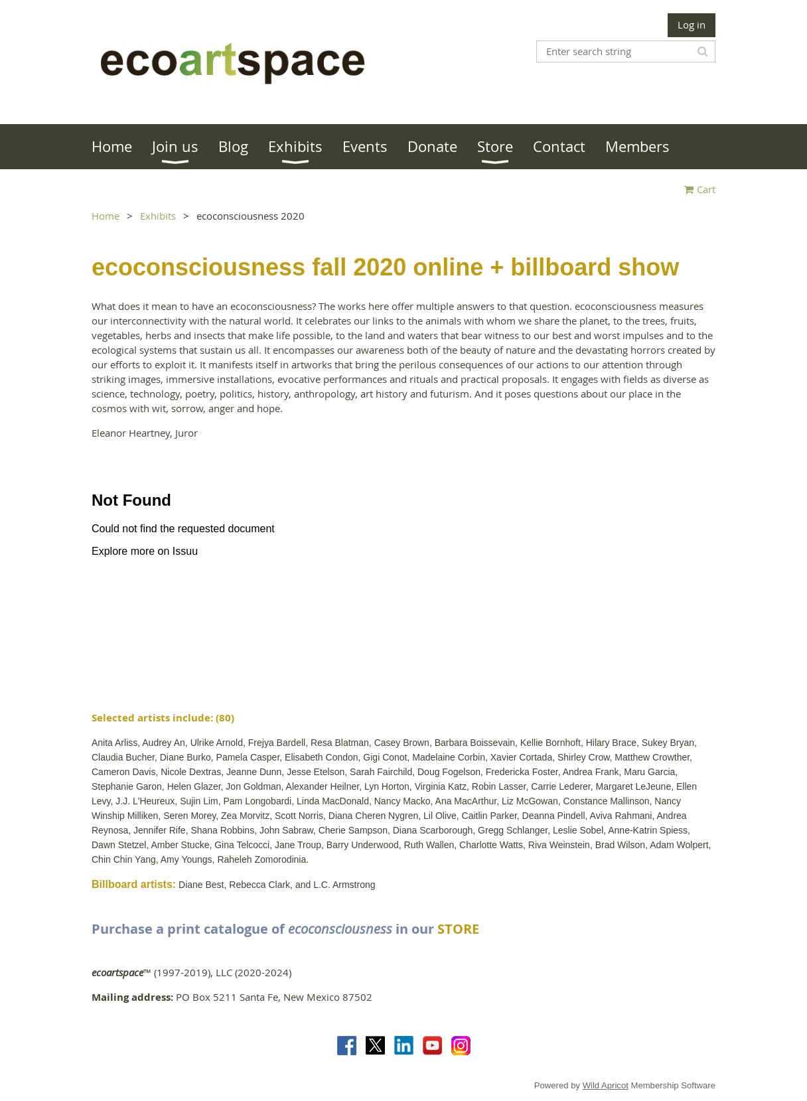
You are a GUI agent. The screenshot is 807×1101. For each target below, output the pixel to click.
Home (105, 215)
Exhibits (158, 215)
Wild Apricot (605, 1085)
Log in (691, 24)
